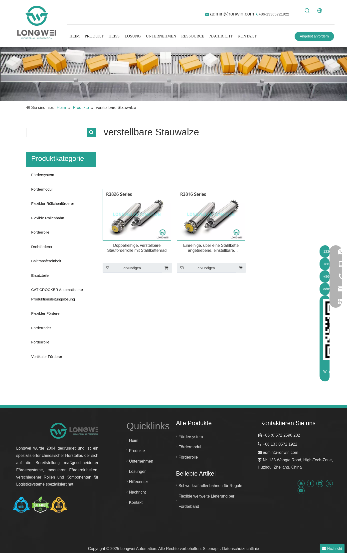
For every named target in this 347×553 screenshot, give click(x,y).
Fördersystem (42, 175)
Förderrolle (40, 232)
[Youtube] (301, 483)
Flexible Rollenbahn (47, 218)
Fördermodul (41, 189)
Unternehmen (141, 461)
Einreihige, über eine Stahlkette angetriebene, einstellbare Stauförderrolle (211, 248)
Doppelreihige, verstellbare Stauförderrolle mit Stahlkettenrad (137, 248)
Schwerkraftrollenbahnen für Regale (210, 486)
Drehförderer (41, 247)
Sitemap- (211, 549)
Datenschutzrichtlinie (240, 549)
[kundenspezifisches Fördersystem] (173, 74)
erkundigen (122, 268)
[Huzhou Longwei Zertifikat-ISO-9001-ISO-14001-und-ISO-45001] (40, 505)
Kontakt (136, 502)
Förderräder (41, 328)
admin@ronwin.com (233, 13)
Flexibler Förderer (46, 313)
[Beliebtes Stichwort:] (307, 10)
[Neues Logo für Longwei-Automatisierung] (75, 430)
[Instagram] (301, 490)
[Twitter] (329, 483)
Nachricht (137, 492)
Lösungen (138, 471)
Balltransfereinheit (46, 261)
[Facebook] (310, 483)
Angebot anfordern (314, 36)
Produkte (137, 451)
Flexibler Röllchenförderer (52, 203)
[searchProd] (56, 132)
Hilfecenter (138, 482)
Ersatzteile (40, 275)
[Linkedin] (319, 483)
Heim (133, 440)
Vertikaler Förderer (46, 356)
